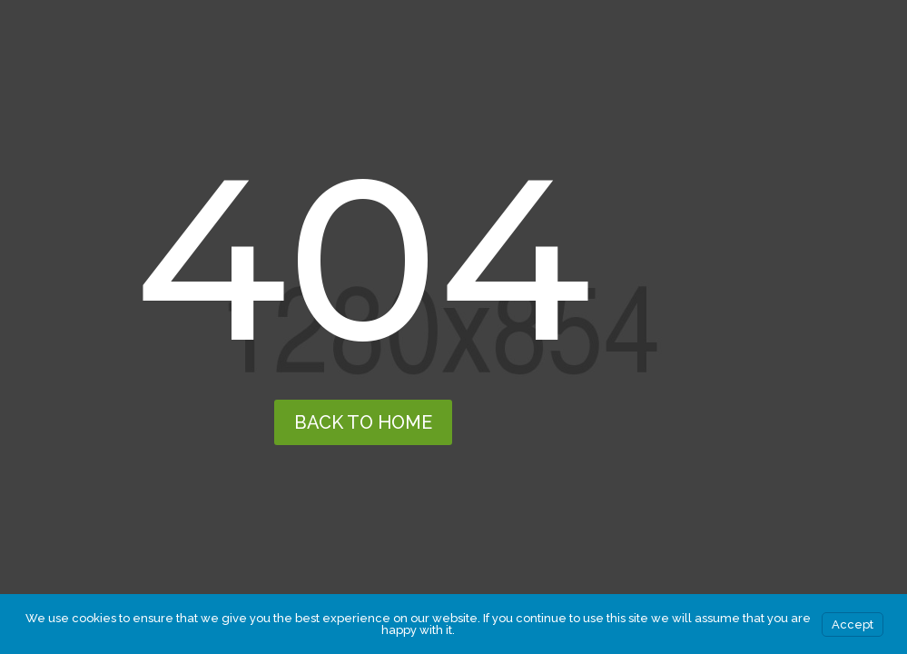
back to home (363, 422)
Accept (852, 624)
